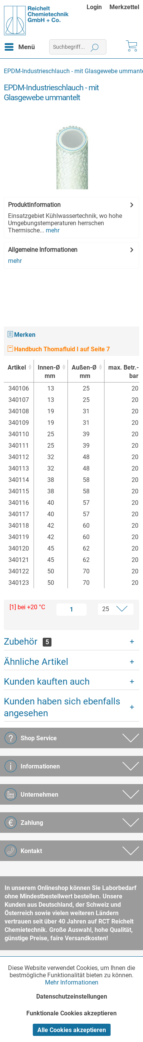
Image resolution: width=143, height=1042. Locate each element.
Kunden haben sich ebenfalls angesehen (62, 707)
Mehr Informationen (71, 982)
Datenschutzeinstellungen (71, 996)
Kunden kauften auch (47, 681)
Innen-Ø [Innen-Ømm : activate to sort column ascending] (49, 372)
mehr (51, 230)
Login (94, 7)
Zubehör (27, 641)
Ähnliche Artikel (36, 661)
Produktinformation (34, 204)
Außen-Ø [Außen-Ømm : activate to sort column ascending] (84, 372)
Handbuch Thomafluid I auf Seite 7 (59, 349)
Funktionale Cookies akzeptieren (71, 1013)
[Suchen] (95, 47)
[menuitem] (98, 7)
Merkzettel (124, 7)
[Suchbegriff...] (77, 46)
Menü (20, 46)
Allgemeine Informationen (42, 249)
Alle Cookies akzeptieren (71, 1030)
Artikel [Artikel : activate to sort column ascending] (17, 367)
